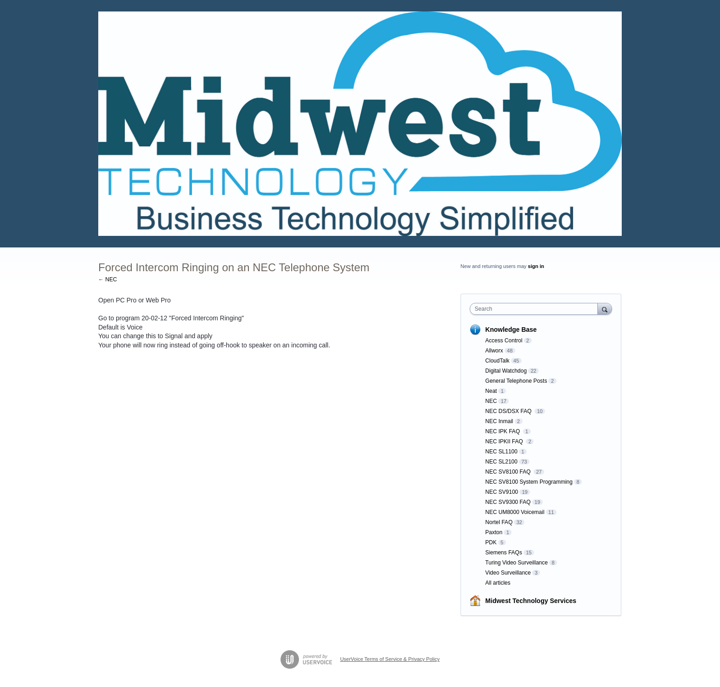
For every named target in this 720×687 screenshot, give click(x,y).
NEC (491, 401)
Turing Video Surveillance (516, 562)
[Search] (604, 308)
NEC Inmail (499, 421)
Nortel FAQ (498, 522)
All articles (498, 583)
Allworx (494, 350)
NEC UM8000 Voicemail (515, 512)
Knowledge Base (511, 329)
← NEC (107, 279)
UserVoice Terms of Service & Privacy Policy (390, 659)
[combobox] (536, 309)
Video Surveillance (508, 573)
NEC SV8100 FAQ (508, 472)
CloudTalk (497, 360)
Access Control (504, 340)
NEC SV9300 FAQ (508, 502)
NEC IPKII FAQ (504, 441)
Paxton (493, 532)
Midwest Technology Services (530, 600)
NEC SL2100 (501, 461)
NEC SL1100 (501, 451)
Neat (491, 391)
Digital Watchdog (506, 371)
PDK (491, 542)
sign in (536, 266)
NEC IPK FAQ (503, 431)
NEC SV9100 (501, 492)
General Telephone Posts (516, 381)
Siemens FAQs (503, 552)
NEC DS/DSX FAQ (509, 411)
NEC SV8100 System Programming (529, 482)
